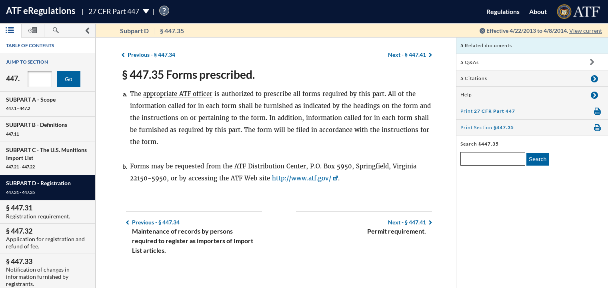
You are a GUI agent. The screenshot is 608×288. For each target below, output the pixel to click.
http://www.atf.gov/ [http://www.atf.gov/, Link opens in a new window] (301, 178)
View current (585, 30)
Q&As (469, 62)
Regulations (503, 11)
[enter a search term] (492, 159)
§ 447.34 (151, 54)
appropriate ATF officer (177, 94)
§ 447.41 (407, 54)
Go (68, 79)
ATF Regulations (41, 10)
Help (466, 95)
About (538, 11)
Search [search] (537, 159)
